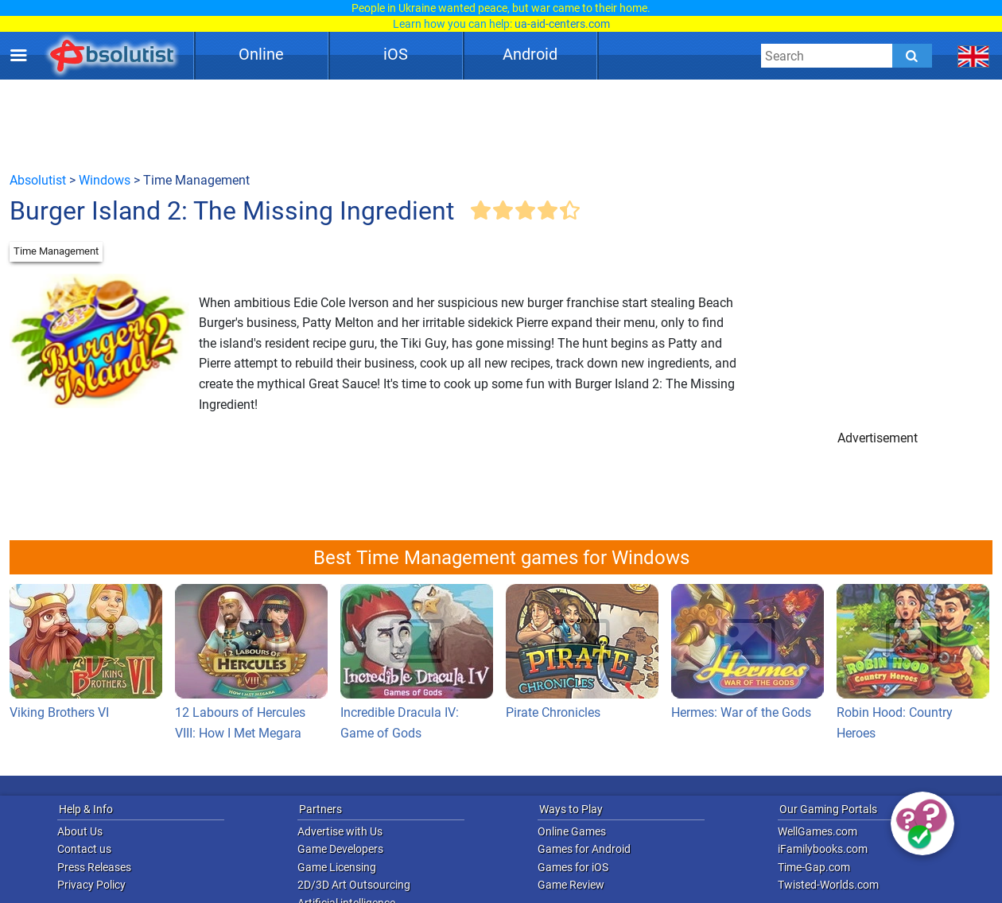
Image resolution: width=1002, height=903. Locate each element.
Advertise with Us (340, 831)
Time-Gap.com (814, 867)
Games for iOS (573, 867)
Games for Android (584, 849)
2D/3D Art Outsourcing (353, 884)
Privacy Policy (91, 884)
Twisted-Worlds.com (828, 884)
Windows (104, 180)
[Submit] (912, 56)
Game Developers (340, 849)
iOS (395, 54)
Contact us (84, 849)
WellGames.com (817, 831)
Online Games (572, 831)
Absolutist (38, 180)
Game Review (571, 884)
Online (261, 54)
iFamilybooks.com (823, 849)
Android (530, 54)
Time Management (56, 251)
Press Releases (94, 867)
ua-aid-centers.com (562, 24)
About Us (80, 831)
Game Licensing (336, 867)
